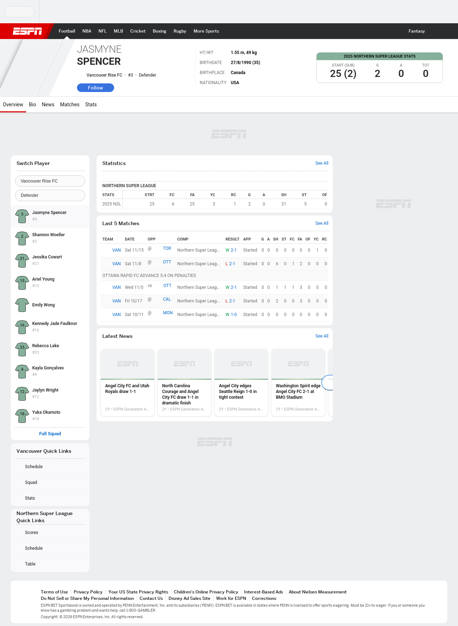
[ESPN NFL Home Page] (102, 31)
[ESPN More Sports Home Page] (206, 31)
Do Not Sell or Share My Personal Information (87, 598)
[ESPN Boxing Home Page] (159, 31)
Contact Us (151, 598)
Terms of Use (54, 592)
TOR (167, 248)
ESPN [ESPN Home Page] (27, 31)
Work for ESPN (231, 598)
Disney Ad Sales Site (189, 598)
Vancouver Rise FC (104, 75)
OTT (167, 262)
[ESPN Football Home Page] (67, 31)
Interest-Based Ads (263, 592)
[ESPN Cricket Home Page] (138, 31)
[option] (127, 382)
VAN (116, 250)
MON (168, 312)
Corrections (264, 598)
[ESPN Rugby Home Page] (180, 31)
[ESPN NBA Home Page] (86, 31)
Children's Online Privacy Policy (206, 592)
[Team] (50, 181)
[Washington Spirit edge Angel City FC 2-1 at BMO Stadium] (298, 382)
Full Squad (50, 433)
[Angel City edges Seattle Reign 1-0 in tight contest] (241, 382)
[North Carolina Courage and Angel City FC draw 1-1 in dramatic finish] (184, 382)
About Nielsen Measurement (318, 592)
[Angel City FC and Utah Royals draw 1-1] (127, 382)
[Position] (50, 195)
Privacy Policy (88, 592)
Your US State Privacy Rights (138, 592)
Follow (95, 87)
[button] (435, 31)
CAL (167, 299)
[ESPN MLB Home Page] (118, 31)
